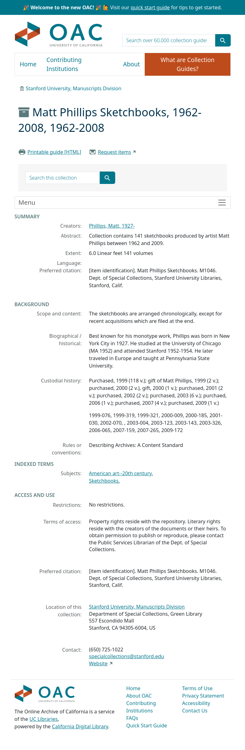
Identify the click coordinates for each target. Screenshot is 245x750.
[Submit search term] (223, 40)
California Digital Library (80, 726)
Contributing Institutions (64, 64)
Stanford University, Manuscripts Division (73, 88)
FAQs (132, 718)
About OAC (139, 695)
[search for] (169, 40)
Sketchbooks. (104, 480)
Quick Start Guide (146, 725)
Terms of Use (197, 688)
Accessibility (196, 703)
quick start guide (150, 7)
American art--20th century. (121, 473)
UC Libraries (43, 719)
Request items (114, 152)
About (131, 64)
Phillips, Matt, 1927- (112, 225)
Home (28, 64)
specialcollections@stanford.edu (126, 656)
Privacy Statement (203, 695)
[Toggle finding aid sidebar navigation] (123, 202)
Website (98, 663)
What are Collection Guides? (188, 64)
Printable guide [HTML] (54, 152)
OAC (59, 34)
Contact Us (194, 710)
